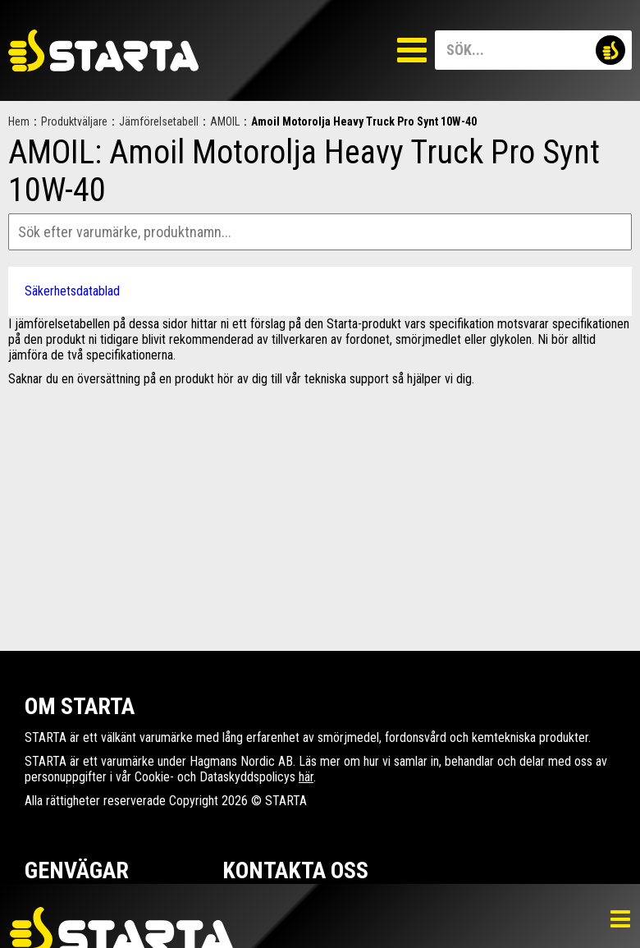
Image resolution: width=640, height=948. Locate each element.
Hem (19, 121)
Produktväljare (74, 121)
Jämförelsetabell (159, 121)
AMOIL (225, 121)
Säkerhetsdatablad (72, 291)
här (306, 777)
